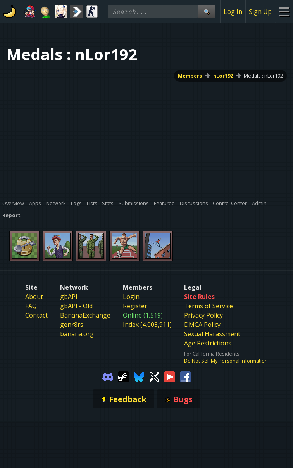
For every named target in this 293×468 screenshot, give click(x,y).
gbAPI (69, 296)
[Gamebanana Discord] (108, 376)
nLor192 (223, 75)
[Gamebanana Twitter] (154, 376)
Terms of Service (208, 306)
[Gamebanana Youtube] (170, 376)
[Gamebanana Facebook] (185, 376)
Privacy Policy (203, 315)
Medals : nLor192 (263, 75)
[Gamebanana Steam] (123, 376)
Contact (36, 315)
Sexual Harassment (212, 334)
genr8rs (71, 324)
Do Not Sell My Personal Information (226, 360)
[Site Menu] (284, 11)
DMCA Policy (202, 324)
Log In (233, 11)
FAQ (31, 306)
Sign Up (260, 11)
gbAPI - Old (76, 306)
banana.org (77, 334)
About (34, 296)
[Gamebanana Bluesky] (139, 376)
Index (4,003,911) (147, 324)
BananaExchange (85, 315)
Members (190, 75)
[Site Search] (206, 11)
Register (135, 306)
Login (131, 296)
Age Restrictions (207, 343)
